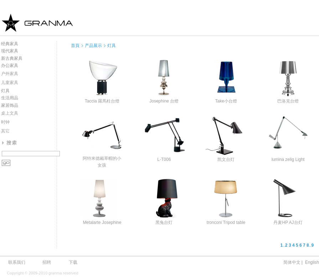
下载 (73, 262)
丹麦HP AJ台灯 (287, 222)
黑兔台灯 (164, 222)
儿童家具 (9, 82)
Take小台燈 (226, 101)
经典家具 (9, 43)
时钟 (5, 122)
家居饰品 (9, 105)
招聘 (46, 262)
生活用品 (9, 97)
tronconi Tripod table (226, 222)
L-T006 (164, 159)
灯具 (5, 90)
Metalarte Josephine (102, 222)
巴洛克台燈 (288, 101)
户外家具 (9, 73)
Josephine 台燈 (164, 101)
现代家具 (9, 50)
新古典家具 (11, 58)
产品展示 (93, 45)
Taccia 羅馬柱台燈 (102, 101)
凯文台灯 (226, 159)
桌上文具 (9, 113)
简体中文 (291, 262)
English (312, 262)
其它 (5, 130)
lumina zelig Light (288, 159)
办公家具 (9, 65)
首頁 (75, 45)
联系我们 (16, 262)
